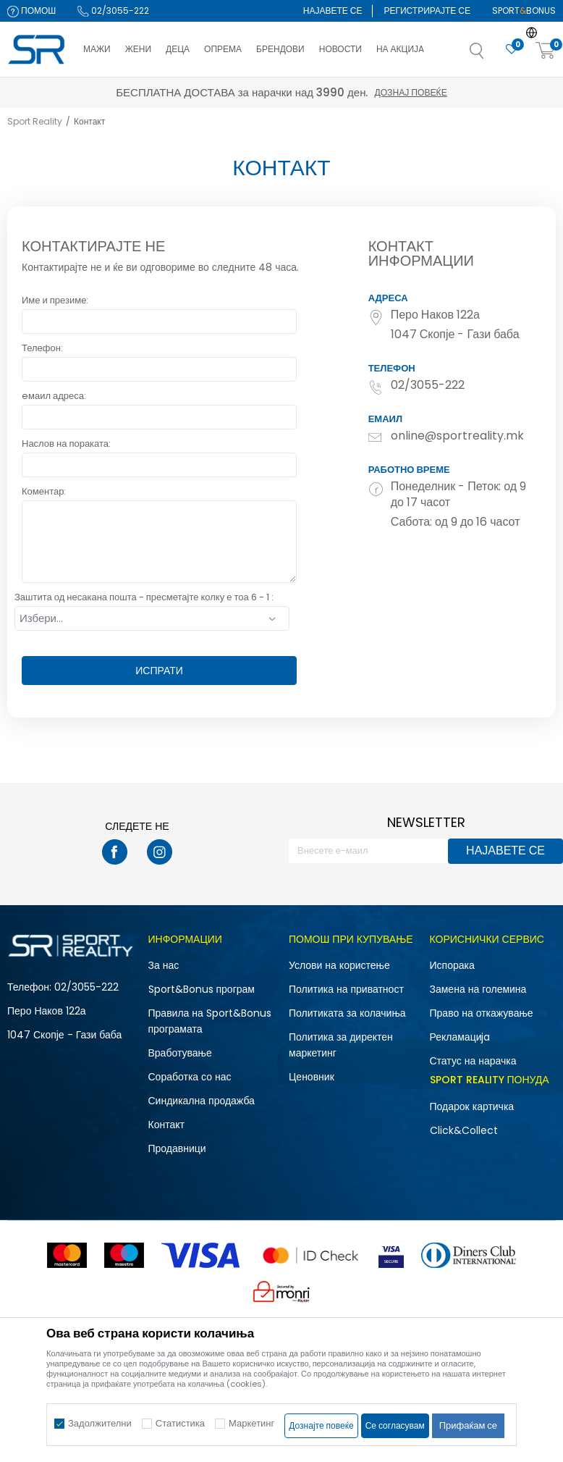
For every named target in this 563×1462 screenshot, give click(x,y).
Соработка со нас (190, 1077)
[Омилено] (511, 49)
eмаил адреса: (54, 396)
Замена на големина (478, 989)
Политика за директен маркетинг (341, 1045)
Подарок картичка (472, 1106)
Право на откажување (481, 1013)
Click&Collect (464, 1130)
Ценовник (311, 1077)
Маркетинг (251, 1423)
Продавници (177, 1148)
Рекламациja (460, 1037)
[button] (491, 55)
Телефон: (42, 348)
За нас (163, 965)
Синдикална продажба (201, 1100)
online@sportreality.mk (457, 436)
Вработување (180, 1053)
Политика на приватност (346, 989)
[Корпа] (546, 51)
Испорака (452, 965)
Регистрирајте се (427, 10)
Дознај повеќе (410, 92)
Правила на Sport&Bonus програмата (209, 1021)
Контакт (166, 1124)
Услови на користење (339, 965)
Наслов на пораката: (66, 443)
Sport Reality (34, 121)
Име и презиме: (55, 300)
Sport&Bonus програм (201, 989)
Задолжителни (100, 1423)
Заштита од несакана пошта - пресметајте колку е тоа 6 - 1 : (144, 597)
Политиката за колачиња (347, 1013)
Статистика (180, 1423)
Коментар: (44, 491)
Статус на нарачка (473, 1061)
